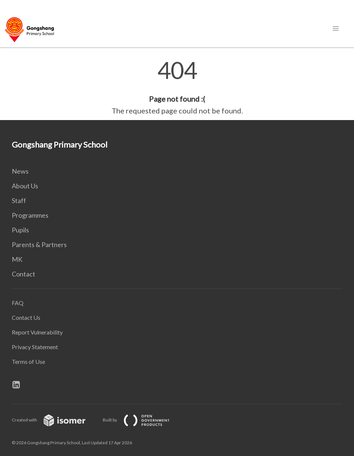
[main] (177, 87)
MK (17, 259)
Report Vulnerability (37, 332)
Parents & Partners (39, 244)
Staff (19, 200)
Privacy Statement (35, 346)
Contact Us (26, 317)
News (20, 171)
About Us (25, 186)
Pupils (20, 230)
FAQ (17, 302)
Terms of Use (28, 361)
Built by (142, 420)
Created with (54, 420)
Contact (23, 274)
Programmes (30, 215)
